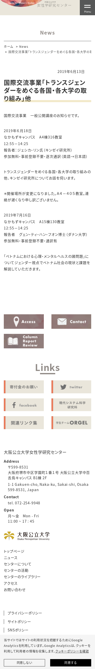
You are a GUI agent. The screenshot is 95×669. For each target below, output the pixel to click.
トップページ (14, 551)
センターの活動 (16, 570)
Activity (47, 299)
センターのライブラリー (22, 576)
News (23, 46)
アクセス (10, 583)
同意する (70, 662)
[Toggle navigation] (87, 7)
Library (77, 299)
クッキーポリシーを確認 (72, 651)
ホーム (8, 46)
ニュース (10, 557)
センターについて (18, 563)
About (17, 299)
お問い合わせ (15, 589)
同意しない (24, 662)
